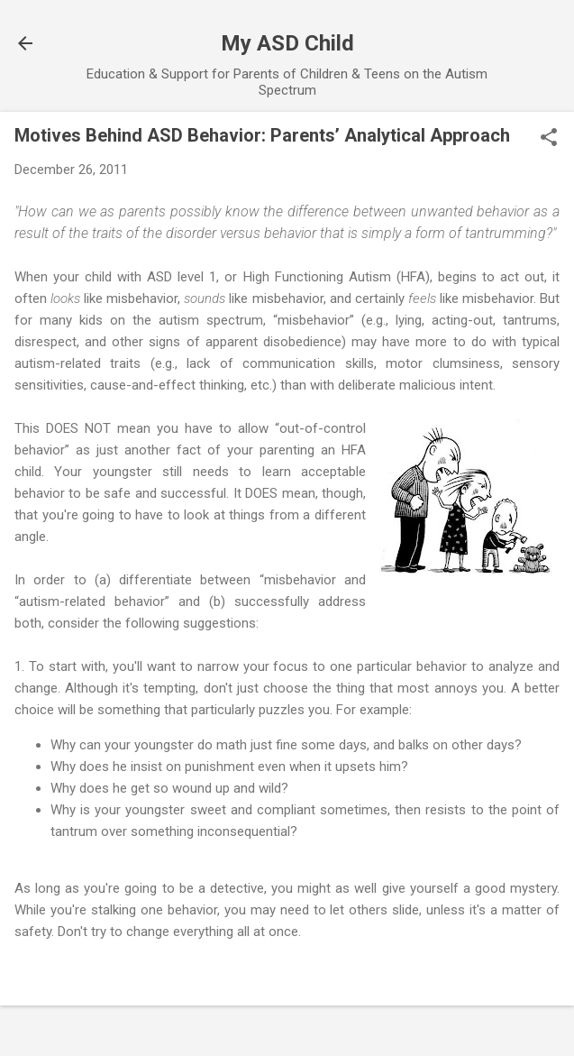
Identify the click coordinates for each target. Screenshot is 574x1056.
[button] (549, 139)
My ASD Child (287, 43)
